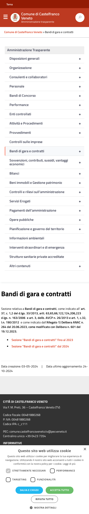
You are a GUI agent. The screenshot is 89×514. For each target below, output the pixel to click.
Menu (5, 17)
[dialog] (44, 479)
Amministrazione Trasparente (28, 50)
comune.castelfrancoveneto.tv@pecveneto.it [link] (38, 431)
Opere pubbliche (46, 219)
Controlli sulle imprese (25, 141)
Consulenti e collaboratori (46, 77)
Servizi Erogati (46, 201)
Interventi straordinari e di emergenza (36, 247)
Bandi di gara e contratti (46, 151)
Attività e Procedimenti (46, 123)
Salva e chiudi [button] (29, 490)
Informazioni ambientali (26, 238)
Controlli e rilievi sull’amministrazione (46, 191)
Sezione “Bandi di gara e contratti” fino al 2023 (42, 340)
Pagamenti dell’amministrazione (46, 210)
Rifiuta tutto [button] (45, 499)
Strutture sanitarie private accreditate (36, 256)
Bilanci (46, 173)
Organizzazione (46, 67)
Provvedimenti (46, 132)
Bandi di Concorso (46, 95)
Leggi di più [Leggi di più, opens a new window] (69, 463)
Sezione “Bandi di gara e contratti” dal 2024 (40, 346)
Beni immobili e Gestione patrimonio (46, 182)
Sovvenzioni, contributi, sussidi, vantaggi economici (46, 162)
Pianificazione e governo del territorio (46, 228)
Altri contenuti (46, 266)
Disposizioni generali (46, 58)
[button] (44, 507)
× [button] (84, 449)
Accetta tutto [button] (59, 490)
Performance (46, 104)
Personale (46, 86)
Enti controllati (46, 114)
